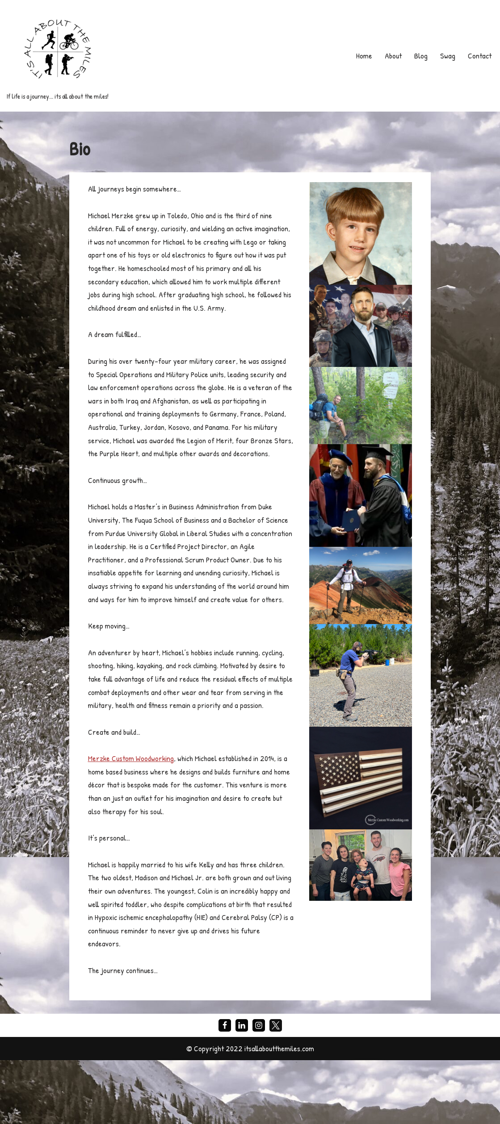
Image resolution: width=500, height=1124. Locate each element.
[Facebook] (224, 1088)
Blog (419, 55)
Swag (446, 55)
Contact (479, 55)
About (391, 55)
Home (361, 55)
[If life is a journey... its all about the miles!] (58, 56)
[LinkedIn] (241, 1088)
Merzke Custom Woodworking (132, 814)
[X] (275, 1088)
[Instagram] (258, 1088)
